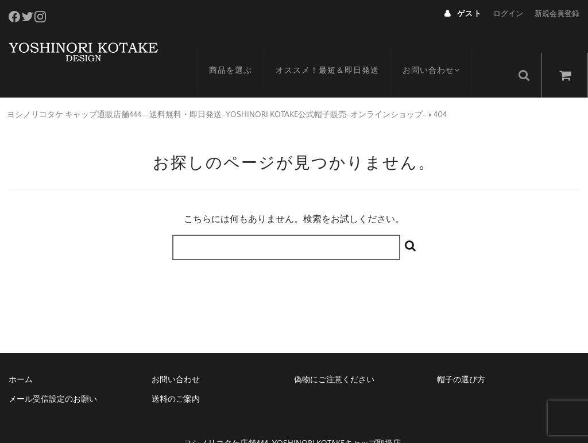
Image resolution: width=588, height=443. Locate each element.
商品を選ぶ (242, 50)
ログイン (508, 14)
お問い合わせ (444, 50)
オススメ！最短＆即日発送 (338, 50)
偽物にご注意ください (334, 355)
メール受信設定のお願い (53, 375)
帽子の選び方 (461, 355)
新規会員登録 (557, 14)
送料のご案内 (176, 375)
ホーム (21, 355)
